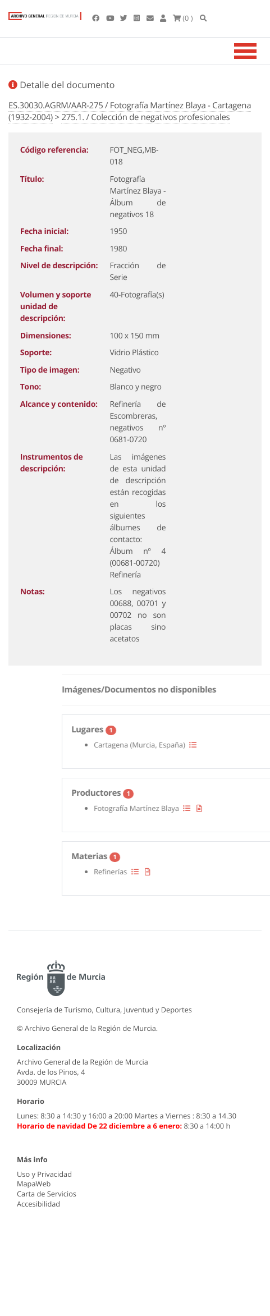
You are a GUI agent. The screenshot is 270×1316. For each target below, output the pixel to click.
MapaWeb (34, 1184)
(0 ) (183, 18)
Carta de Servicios (46, 1194)
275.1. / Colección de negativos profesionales (145, 117)
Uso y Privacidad (44, 1174)
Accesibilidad (38, 1204)
